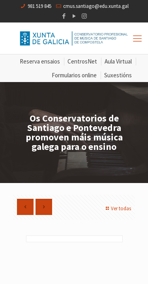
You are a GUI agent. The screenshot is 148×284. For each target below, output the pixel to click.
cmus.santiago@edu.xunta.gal (96, 6)
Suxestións (118, 75)
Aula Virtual (118, 61)
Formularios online (74, 75)
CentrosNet (82, 61)
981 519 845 (39, 6)
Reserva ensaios (40, 61)
